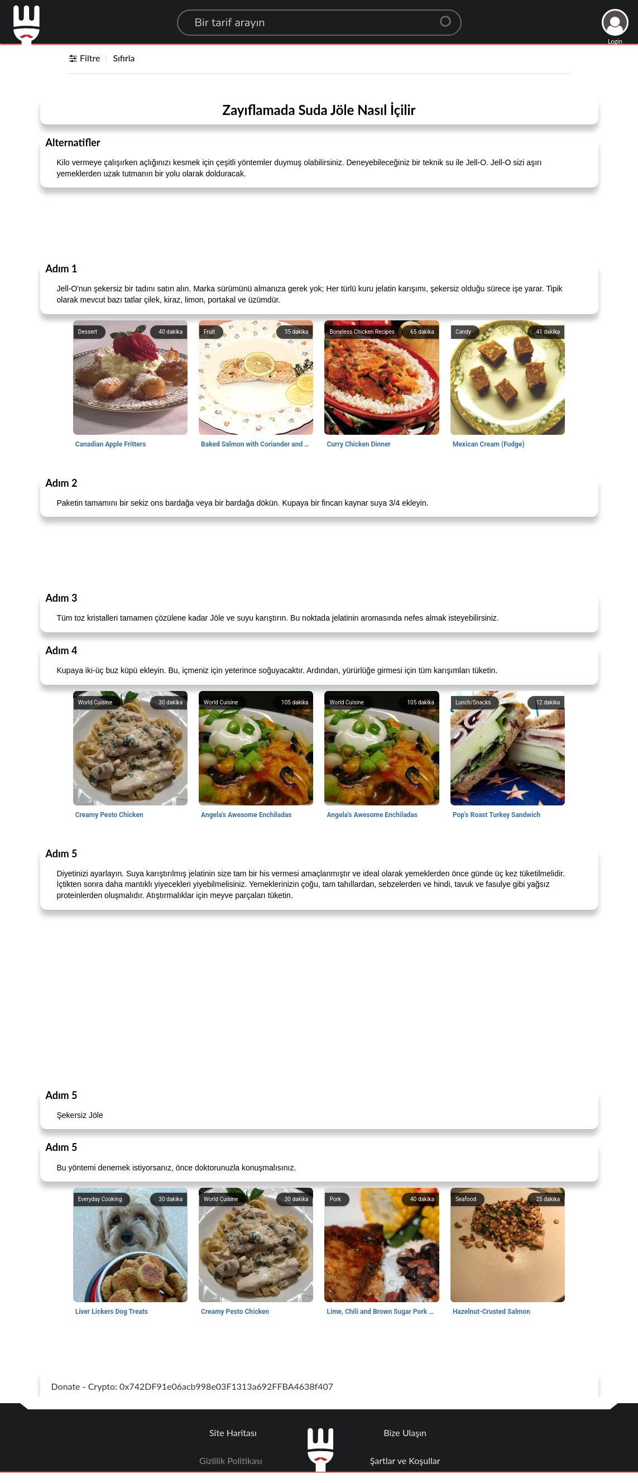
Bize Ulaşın (404, 1432)
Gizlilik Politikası (230, 1460)
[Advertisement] (319, 224)
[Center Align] (449, 16)
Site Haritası (233, 1432)
